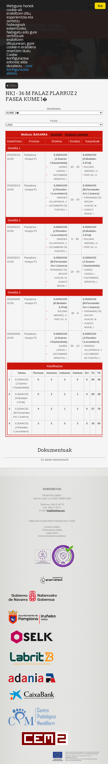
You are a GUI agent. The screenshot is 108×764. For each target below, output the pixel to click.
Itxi (100, 6)
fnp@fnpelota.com (56, 510)
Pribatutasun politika (52, 530)
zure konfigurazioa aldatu (19, 69)
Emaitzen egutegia (76, 134)
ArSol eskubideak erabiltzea (52, 536)
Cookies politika (52, 527)
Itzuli (12, 85)
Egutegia (56, 134)
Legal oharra (52, 533)
